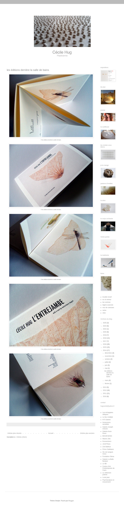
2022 (105, 329)
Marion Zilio (106, 439)
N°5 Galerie (106, 420)
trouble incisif (107, 297)
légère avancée (107, 305)
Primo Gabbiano (108, 449)
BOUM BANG (107, 436)
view (104, 313)
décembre (108, 353)
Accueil (50, 433)
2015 (105, 347)
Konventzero (106, 441)
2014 (105, 350)
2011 (105, 393)
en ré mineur (106, 299)
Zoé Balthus (106, 447)
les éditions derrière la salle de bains (28, 70)
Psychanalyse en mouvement (108, 481)
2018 (105, 338)
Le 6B (104, 464)
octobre (107, 359)
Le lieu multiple (107, 417)
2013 (105, 387)
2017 (105, 341)
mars (107, 380)
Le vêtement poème (106, 474)
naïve (104, 310)
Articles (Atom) (21, 437)
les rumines (106, 302)
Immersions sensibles (106, 423)
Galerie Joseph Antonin (107, 428)
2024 (105, 326)
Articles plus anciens (87, 433)
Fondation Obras (108, 456)
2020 (105, 332)
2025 (105, 323)
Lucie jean (106, 477)
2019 (105, 335)
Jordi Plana (106, 444)
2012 (105, 390)
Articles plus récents (14, 433)
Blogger (71, 501)
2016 (105, 344)
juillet (107, 362)
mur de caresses (108, 307)
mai (106, 368)
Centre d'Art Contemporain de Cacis (108, 468)
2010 (105, 396)
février (107, 383)
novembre (108, 356)
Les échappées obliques (107, 413)
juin (106, 365)
